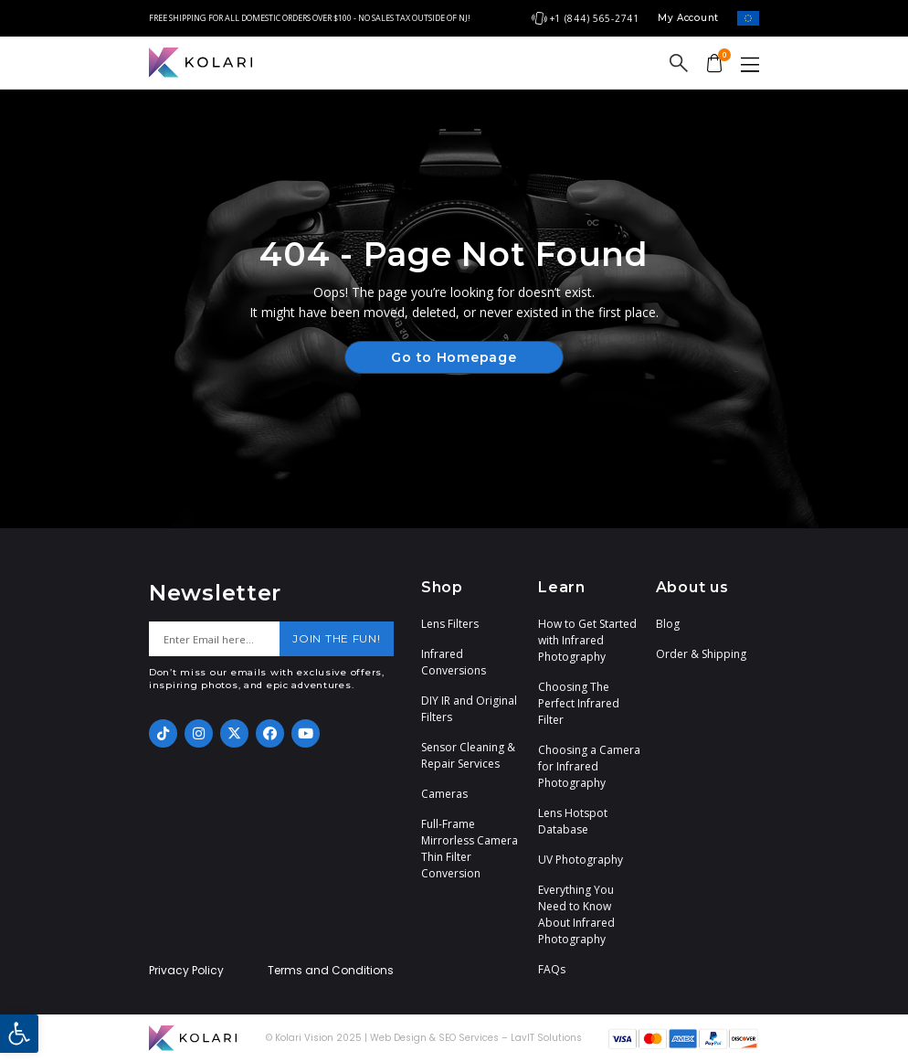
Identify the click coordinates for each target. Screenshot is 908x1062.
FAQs (551, 969)
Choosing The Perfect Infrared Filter (578, 703)
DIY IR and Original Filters (469, 709)
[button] (19, 1033)
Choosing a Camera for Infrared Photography (589, 766)
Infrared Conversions (453, 662)
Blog (668, 624)
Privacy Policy (186, 970)
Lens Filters (450, 624)
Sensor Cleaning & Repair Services (468, 755)
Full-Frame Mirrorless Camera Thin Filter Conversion (469, 848)
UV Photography (580, 859)
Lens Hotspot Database (572, 821)
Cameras (444, 794)
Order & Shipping (701, 654)
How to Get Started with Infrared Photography (587, 640)
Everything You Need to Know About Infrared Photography (576, 914)
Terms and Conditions (331, 970)
